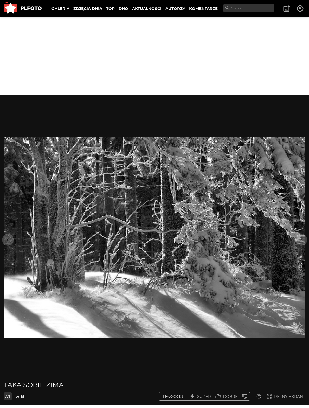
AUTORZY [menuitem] (175, 8)
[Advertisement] (154, 56)
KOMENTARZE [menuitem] (203, 8)
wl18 (20, 396)
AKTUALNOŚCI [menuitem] (147, 8)
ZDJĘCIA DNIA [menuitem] (87, 8)
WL (7, 396)
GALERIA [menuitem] (60, 8)
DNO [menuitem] (123, 8)
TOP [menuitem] (110, 8)
